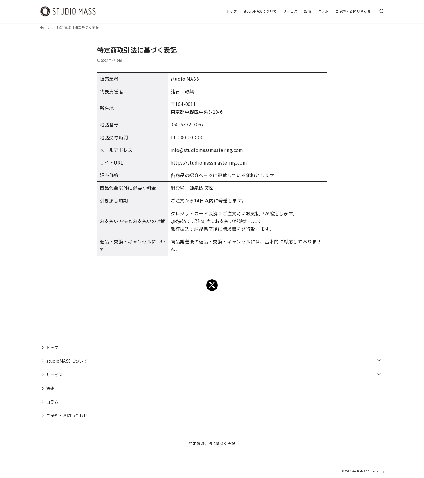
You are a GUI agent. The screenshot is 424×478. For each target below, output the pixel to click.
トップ (231, 11)
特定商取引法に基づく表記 (78, 27)
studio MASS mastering (368, 471)
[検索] (381, 11)
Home (45, 27)
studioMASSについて (260, 11)
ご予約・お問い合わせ (353, 11)
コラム (323, 11)
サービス (290, 11)
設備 (307, 11)
